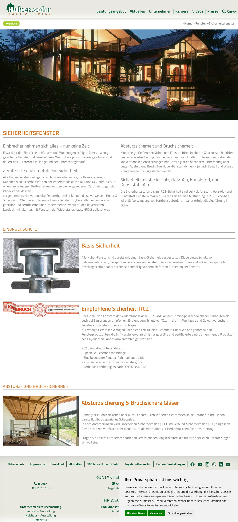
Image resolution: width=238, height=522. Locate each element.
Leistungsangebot (111, 11)
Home (188, 23)
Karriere (181, 11)
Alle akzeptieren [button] (136, 513)
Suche (229, 11)
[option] (119, 74)
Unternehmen (160, 11)
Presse (212, 11)
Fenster (200, 23)
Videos (197, 11)
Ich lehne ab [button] (156, 513)
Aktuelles (137, 11)
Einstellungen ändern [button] (180, 513)
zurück (11, 23)
